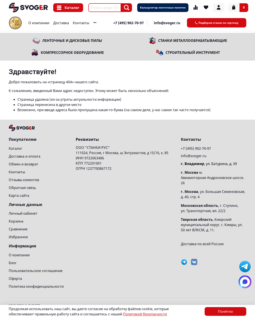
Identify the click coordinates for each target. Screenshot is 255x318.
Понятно (225, 311)
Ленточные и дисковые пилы (72, 40)
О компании (38, 22)
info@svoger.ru (167, 22)
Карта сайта (19, 195)
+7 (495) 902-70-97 (128, 22)
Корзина (16, 221)
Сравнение (18, 229)
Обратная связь (22, 187)
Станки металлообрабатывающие (192, 40)
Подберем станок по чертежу (216, 23)
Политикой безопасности (145, 314)
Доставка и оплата (24, 156)
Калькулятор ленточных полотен (163, 7)
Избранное (18, 237)
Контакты (81, 22)
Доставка (61, 22)
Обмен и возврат (23, 164)
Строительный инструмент (193, 52)
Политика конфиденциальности (36, 286)
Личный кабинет (23, 213)
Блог (13, 262)
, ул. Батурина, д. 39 (209, 163)
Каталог (68, 7)
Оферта (15, 278)
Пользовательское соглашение (36, 270)
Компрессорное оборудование (72, 52)
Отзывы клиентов (24, 179)
